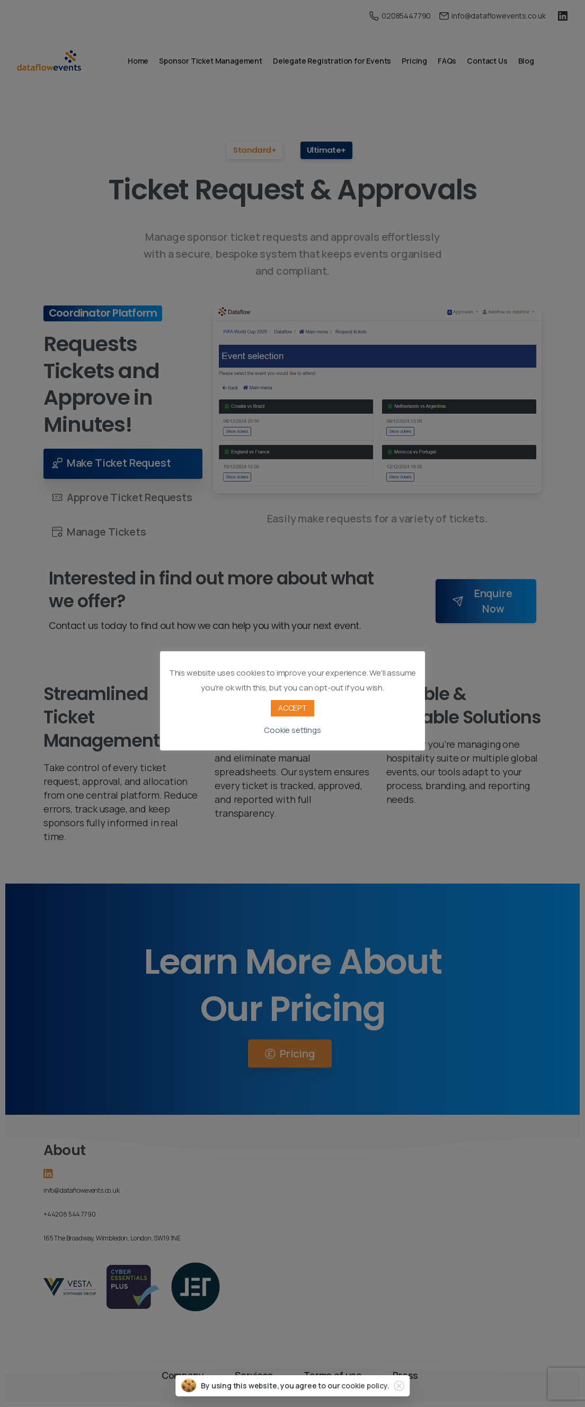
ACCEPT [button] (292, 708)
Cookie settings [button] (292, 730)
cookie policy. (365, 1385)
